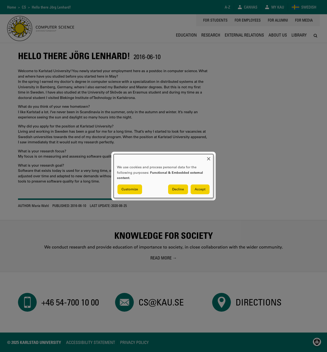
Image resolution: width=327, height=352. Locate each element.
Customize (129, 189)
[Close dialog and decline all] (208, 157)
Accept (200, 189)
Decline (178, 189)
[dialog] (163, 176)
